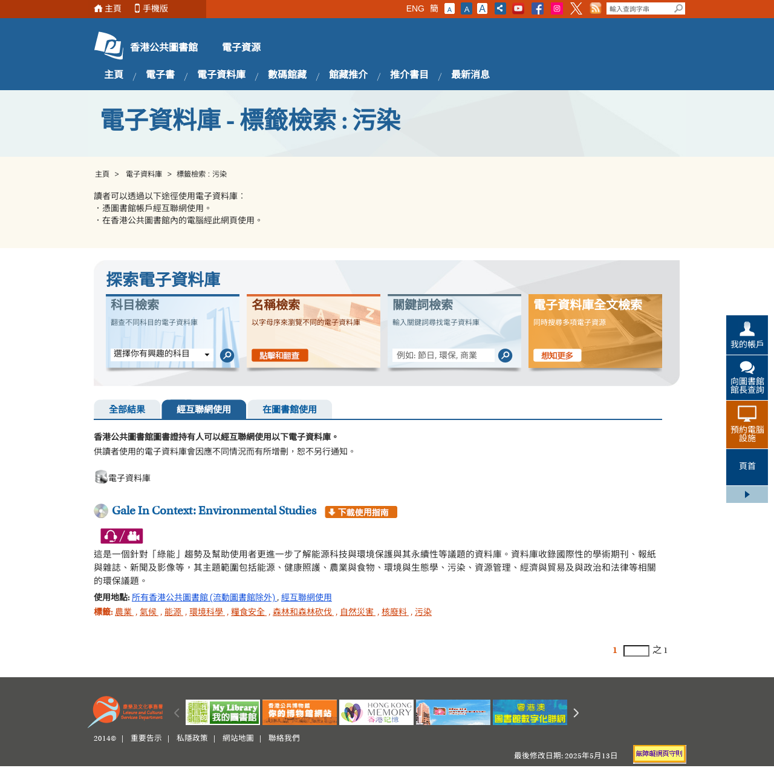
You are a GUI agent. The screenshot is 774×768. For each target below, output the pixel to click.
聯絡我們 (284, 739)
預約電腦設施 (747, 435)
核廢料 (395, 613)
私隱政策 (192, 739)
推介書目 (409, 75)
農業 (124, 613)
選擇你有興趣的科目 (152, 354)
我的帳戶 (747, 345)
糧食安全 (249, 613)
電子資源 (241, 48)
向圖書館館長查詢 (747, 386)
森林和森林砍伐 (303, 613)
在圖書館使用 (289, 410)
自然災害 (358, 613)
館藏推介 (348, 75)
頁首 (747, 467)
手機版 (155, 9)
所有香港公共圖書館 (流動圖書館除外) (204, 598)
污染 (423, 613)
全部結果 (127, 410)
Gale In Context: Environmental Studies (214, 511)
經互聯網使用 (204, 410)
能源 (173, 613)
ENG (415, 8)
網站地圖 (238, 739)
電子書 (160, 75)
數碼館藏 (287, 75)
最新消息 (470, 75)
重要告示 (146, 739)
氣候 (149, 613)
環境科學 (207, 613)
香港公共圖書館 (164, 48)
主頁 (113, 9)
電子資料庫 (221, 75)
